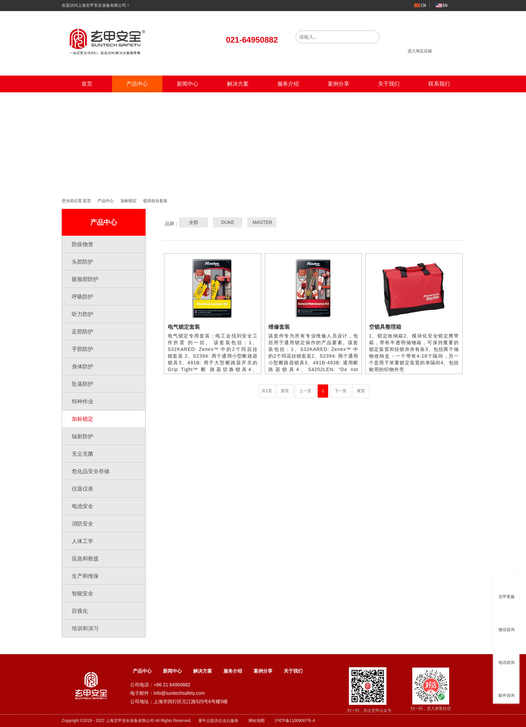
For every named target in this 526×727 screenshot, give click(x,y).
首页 (87, 84)
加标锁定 (128, 200)
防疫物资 (82, 244)
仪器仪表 (82, 489)
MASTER (262, 222)
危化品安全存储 (90, 471)
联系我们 (439, 84)
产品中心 (137, 84)
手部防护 (82, 349)
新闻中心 (187, 84)
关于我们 (389, 84)
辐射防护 (82, 436)
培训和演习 (85, 628)
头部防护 (82, 262)
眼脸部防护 (85, 279)
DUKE (227, 222)
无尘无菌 (82, 454)
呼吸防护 (82, 297)
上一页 (305, 391)
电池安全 (82, 506)
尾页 (361, 391)
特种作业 (82, 401)
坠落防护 (82, 384)
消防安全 (82, 524)
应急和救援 (85, 558)
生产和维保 (85, 576)
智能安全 (82, 593)
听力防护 (82, 314)
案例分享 (338, 84)
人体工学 (82, 541)
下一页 (340, 391)
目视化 (80, 611)
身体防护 (82, 366)
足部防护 (82, 331)
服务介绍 (288, 84)
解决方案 (238, 84)
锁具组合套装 (155, 200)
